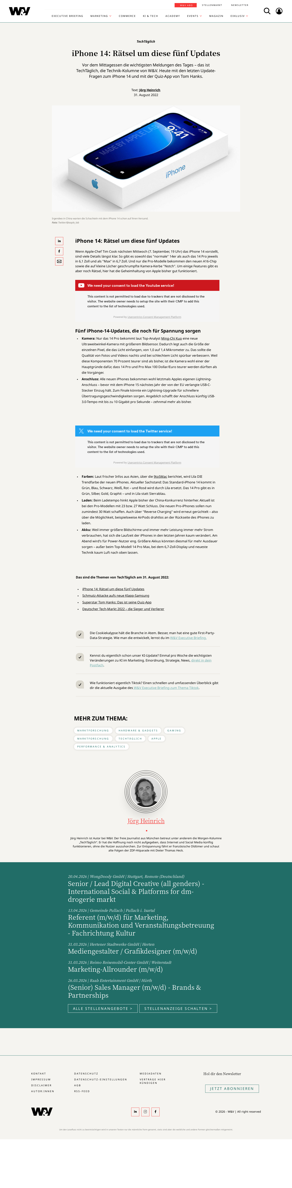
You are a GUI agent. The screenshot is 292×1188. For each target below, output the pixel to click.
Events (193, 16)
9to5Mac (160, 476)
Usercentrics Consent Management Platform (154, 317)
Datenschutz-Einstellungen (100, 1079)
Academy (172, 16)
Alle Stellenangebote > (103, 1008)
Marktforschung (93, 730)
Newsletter (239, 5)
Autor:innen (42, 1091)
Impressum (41, 1079)
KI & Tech (150, 16)
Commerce (127, 16)
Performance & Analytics (101, 746)
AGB (77, 1085)
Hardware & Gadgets (138, 730)
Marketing (99, 16)
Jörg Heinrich (149, 90)
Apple (156, 738)
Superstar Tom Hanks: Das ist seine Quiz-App (116, 602)
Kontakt (38, 1073)
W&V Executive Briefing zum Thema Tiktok (166, 688)
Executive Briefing (67, 16)
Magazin (216, 16)
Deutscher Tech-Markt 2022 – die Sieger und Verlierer (123, 609)
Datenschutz (86, 1073)
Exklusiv (238, 16)
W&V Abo (186, 5)
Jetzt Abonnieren (232, 1088)
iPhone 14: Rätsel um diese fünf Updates (113, 589)
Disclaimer (41, 1085)
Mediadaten (151, 1073)
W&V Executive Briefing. (188, 638)
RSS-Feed (82, 1091)
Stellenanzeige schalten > (178, 1008)
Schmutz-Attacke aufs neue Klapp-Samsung (115, 595)
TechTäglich (130, 738)
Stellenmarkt (212, 5)
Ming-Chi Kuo (171, 338)
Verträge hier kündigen (153, 1081)
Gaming (174, 730)
